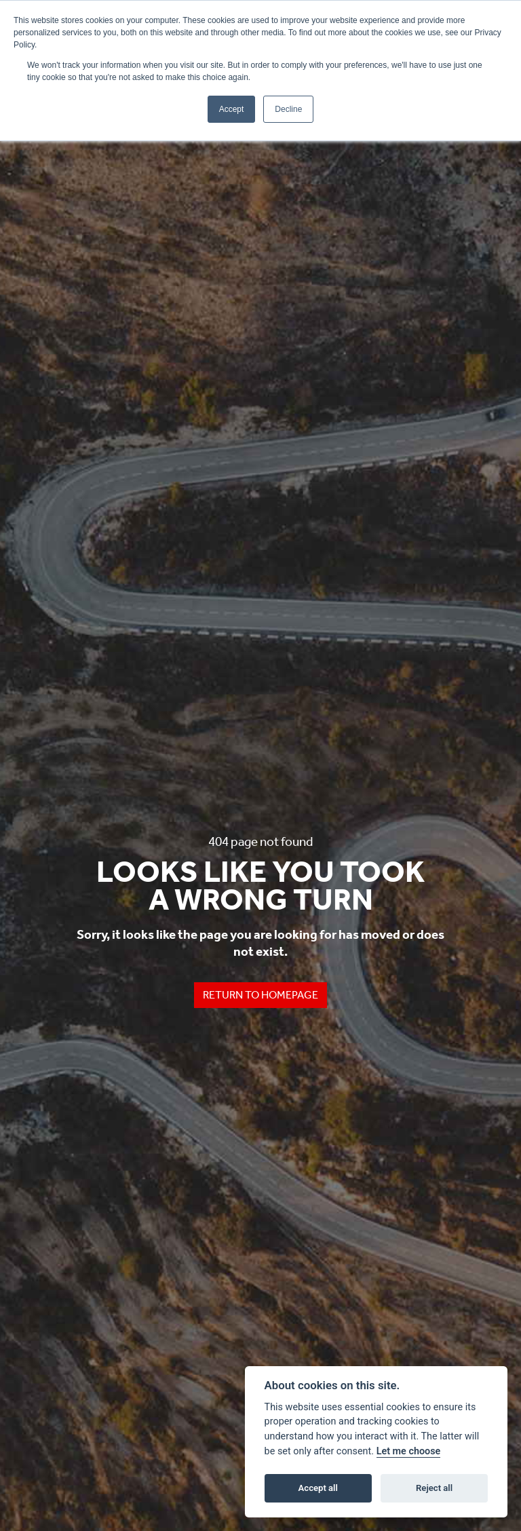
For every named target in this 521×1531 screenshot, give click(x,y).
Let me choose (409, 1451)
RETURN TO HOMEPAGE (260, 994)
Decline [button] (288, 109)
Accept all (318, 1488)
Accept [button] (231, 109)
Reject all (434, 1488)
